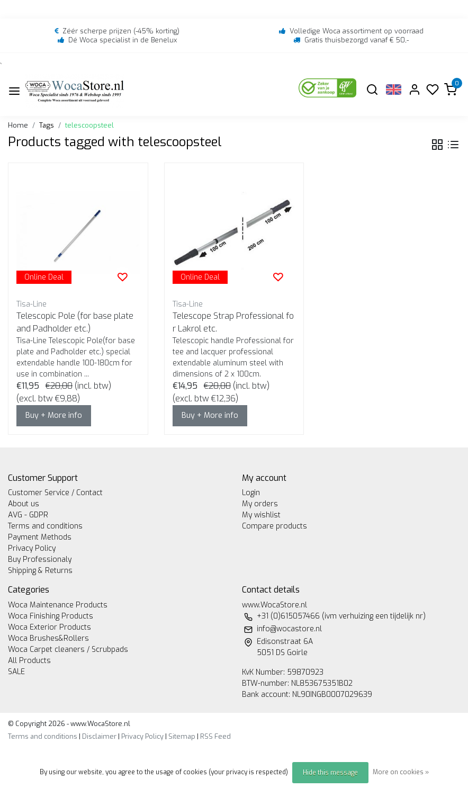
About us (23, 504)
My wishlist (261, 515)
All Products (29, 661)
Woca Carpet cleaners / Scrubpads (68, 649)
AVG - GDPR (28, 515)
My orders (260, 504)
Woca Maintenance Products (57, 605)
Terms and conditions (45, 526)
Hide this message (330, 772)
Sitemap (181, 736)
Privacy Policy (32, 548)
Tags (46, 125)
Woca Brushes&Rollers (48, 638)
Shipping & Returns (40, 571)
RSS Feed (215, 736)
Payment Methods (39, 537)
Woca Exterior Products (49, 627)
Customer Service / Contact (55, 493)
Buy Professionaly (39, 559)
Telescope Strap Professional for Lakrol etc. (233, 322)
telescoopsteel (89, 125)
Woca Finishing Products (50, 616)
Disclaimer (99, 736)
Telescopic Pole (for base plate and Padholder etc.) (74, 322)
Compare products (274, 526)
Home (18, 125)
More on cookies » (401, 772)
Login (251, 493)
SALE (16, 672)
